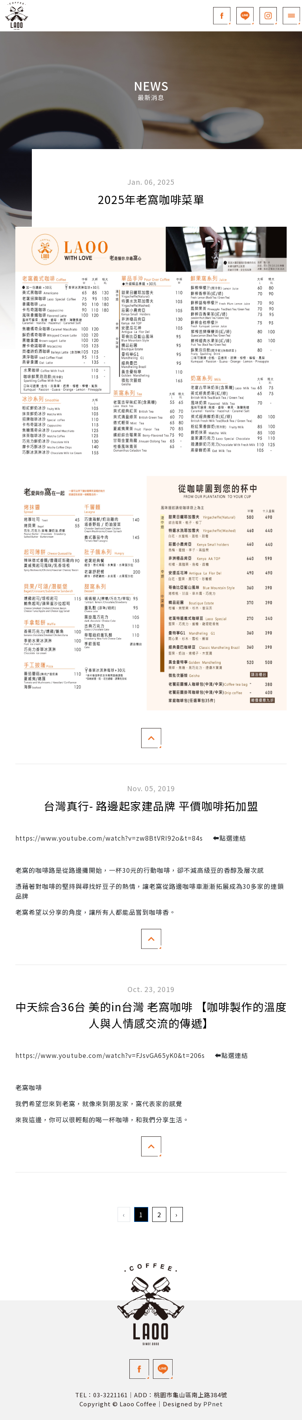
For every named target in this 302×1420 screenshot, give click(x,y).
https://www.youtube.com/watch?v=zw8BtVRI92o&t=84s (109, 838)
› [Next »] (176, 1214)
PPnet (213, 1404)
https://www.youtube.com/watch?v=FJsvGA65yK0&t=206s (110, 1055)
